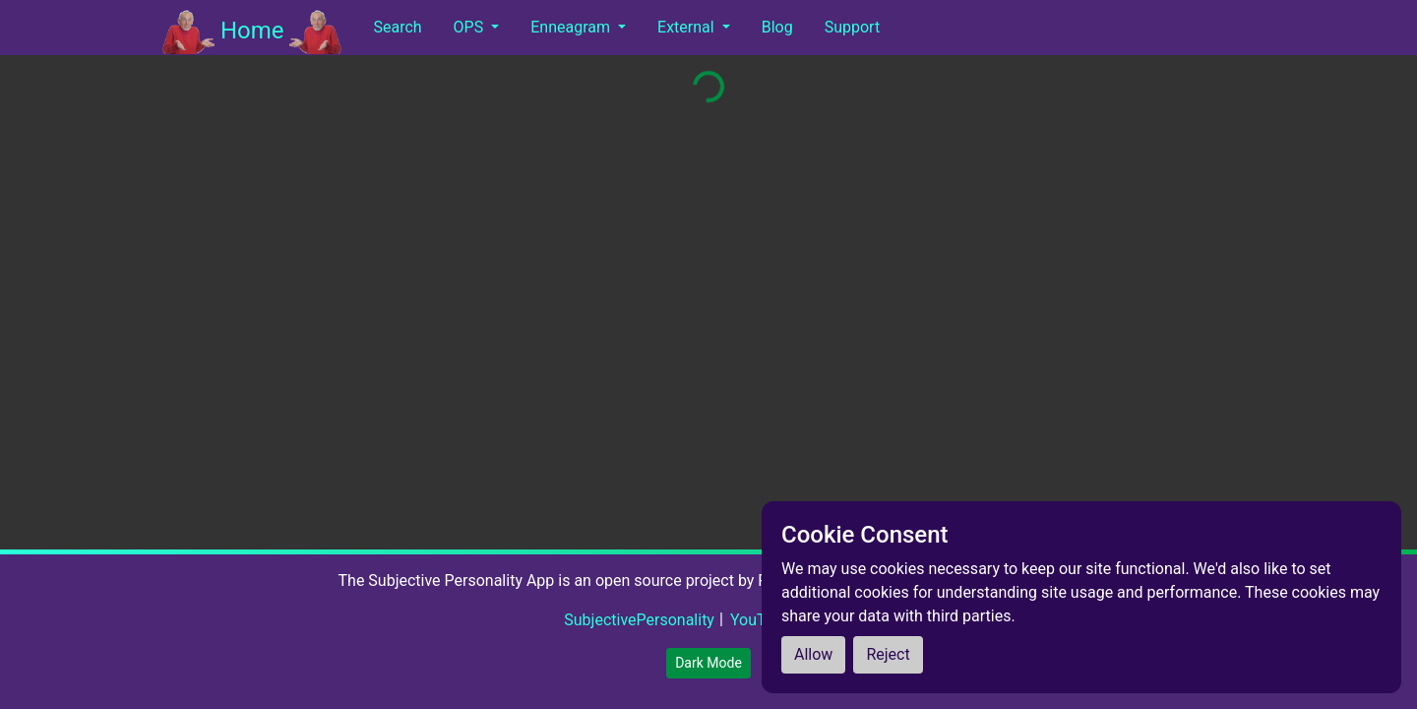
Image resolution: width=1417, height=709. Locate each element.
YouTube (760, 620)
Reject (887, 654)
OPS (471, 27)
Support (852, 27)
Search (397, 27)
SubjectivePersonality (639, 620)
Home (251, 32)
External (687, 27)
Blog (777, 27)
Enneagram (572, 27)
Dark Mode (708, 663)
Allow (813, 654)
